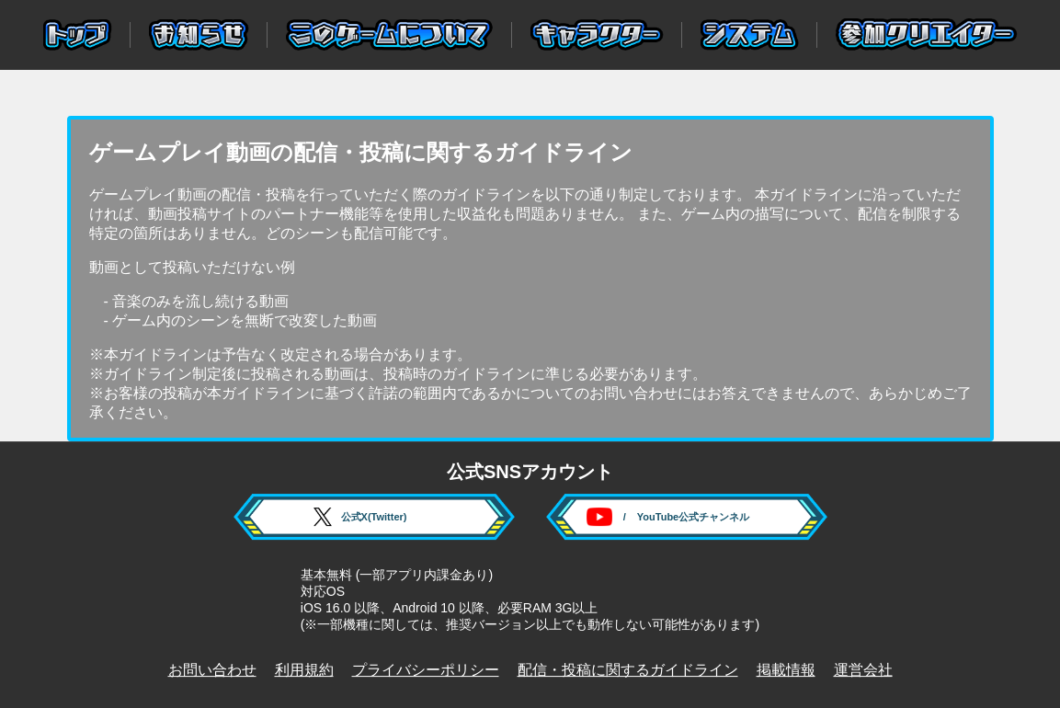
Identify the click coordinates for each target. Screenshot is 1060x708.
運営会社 (863, 670)
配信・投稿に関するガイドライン (628, 670)
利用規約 (304, 670)
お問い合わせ (212, 670)
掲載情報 (786, 670)
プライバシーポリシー (425, 670)
